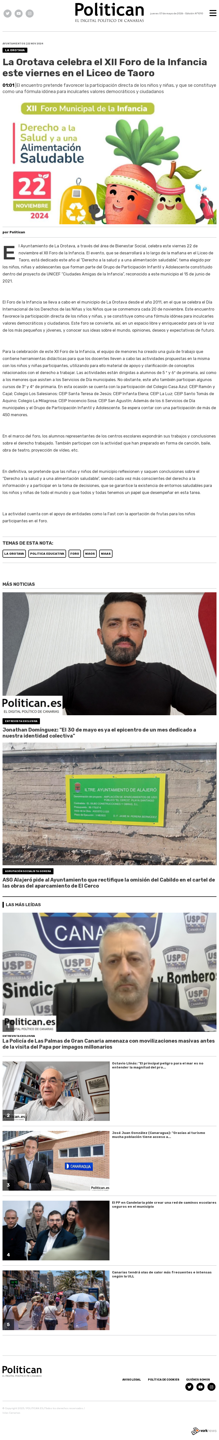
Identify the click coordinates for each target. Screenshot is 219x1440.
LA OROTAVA (14, 553)
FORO (74, 553)
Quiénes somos (198, 1379)
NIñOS (90, 553)
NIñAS (106, 553)
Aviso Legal (131, 1379)
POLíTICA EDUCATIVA (47, 553)
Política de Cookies (163, 1379)
